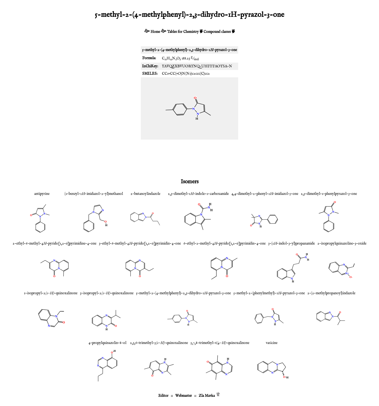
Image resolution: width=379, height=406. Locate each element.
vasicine (271, 343)
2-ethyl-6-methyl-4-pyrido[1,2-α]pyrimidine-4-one (54, 243)
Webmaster (183, 395)
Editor (163, 395)
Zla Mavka (207, 395)
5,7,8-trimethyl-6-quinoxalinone (220, 343)
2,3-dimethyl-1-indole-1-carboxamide (198, 193)
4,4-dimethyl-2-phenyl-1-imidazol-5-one (264, 193)
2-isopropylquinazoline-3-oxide (341, 243)
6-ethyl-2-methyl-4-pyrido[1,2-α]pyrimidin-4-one (224, 243)
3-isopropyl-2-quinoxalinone (106, 293)
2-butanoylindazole (145, 193)
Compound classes (217, 31)
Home (155, 31)
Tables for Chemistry (183, 31)
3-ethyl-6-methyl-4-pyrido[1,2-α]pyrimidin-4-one (140, 243)
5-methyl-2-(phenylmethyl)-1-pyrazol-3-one (269, 293)
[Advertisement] (189, 158)
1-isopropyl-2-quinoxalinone (50, 293)
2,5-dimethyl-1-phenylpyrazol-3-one (329, 193)
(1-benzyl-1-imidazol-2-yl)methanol (93, 193)
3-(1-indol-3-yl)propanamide (291, 243)
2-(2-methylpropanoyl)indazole (331, 293)
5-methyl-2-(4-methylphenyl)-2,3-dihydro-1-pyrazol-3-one (183, 293)
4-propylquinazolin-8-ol (107, 343)
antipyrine (41, 193)
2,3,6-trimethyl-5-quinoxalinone (159, 343)
